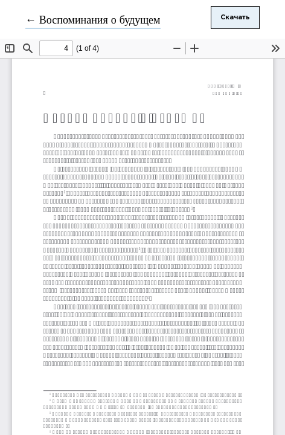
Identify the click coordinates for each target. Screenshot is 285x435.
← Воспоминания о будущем (93, 20)
